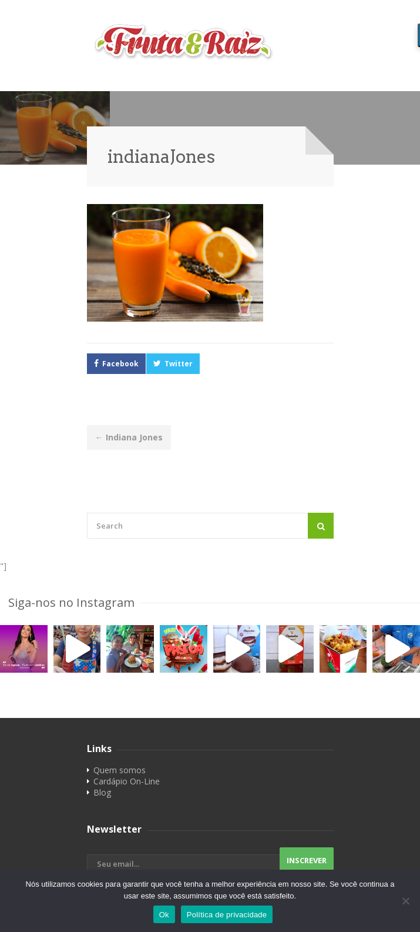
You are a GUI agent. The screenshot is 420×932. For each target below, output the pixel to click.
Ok (164, 914)
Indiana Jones (129, 437)
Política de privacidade (227, 914)
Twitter (178, 364)
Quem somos (119, 770)
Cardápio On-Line (126, 781)
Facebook (120, 364)
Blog (102, 792)
